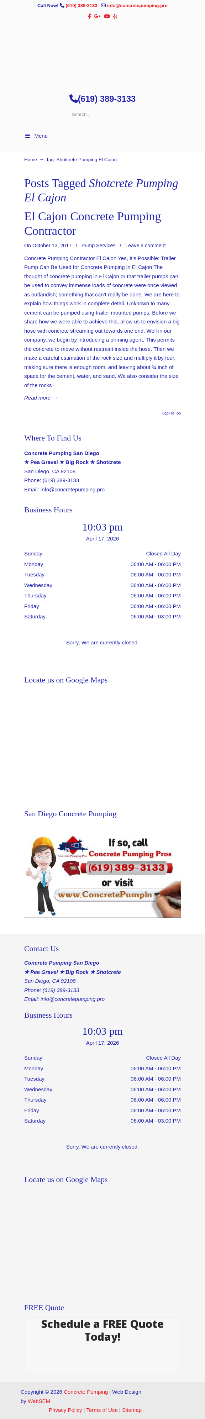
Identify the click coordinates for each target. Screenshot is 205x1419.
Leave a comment (145, 245)
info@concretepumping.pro (137, 5)
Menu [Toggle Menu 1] (36, 136)
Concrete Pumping (86, 1392)
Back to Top (171, 413)
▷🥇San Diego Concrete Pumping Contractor (102, 53)
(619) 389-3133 (82, 5)
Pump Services (99, 245)
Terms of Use (101, 1410)
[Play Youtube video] (102, 874)
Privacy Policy (65, 1410)
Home (30, 159)
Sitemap (132, 1410)
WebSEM (39, 1401)
